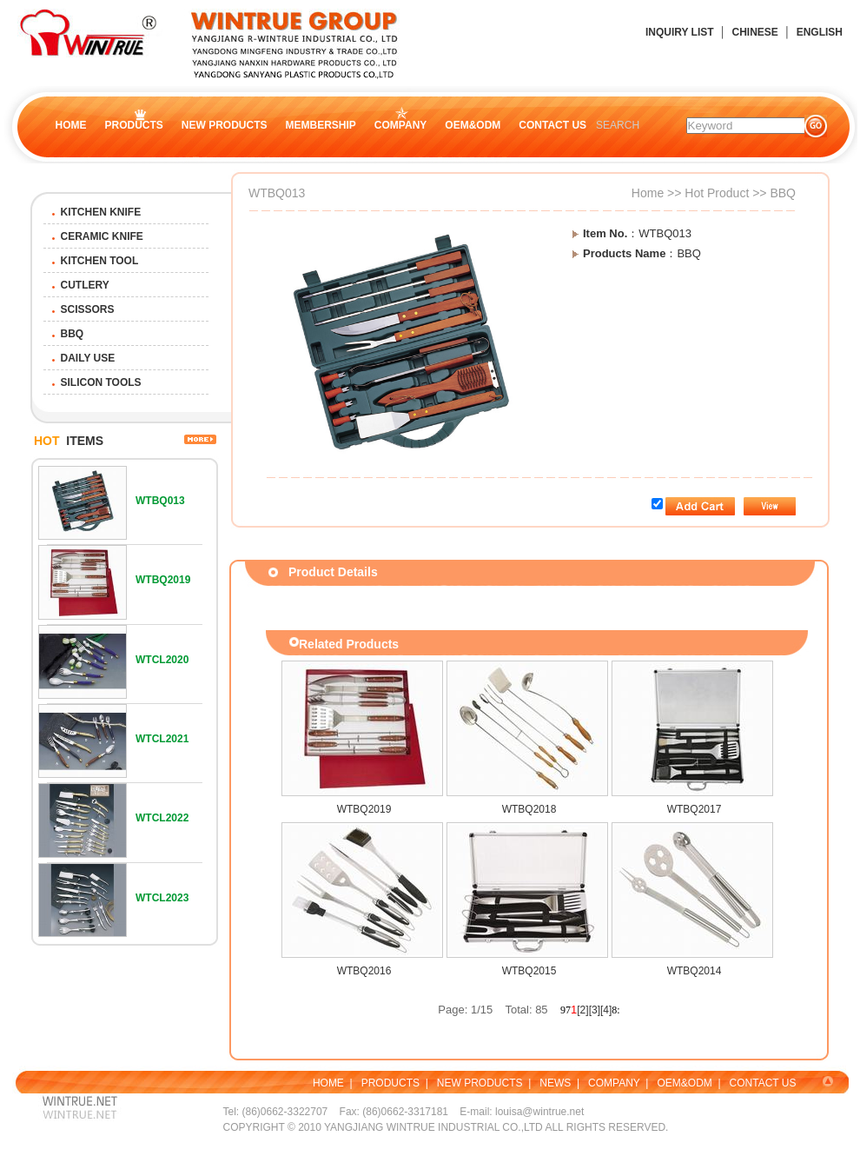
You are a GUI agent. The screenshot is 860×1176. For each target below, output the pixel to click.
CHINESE (754, 32)
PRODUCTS (134, 125)
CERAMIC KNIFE (102, 236)
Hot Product (717, 193)
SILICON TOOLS (101, 382)
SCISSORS (88, 309)
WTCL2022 (162, 818)
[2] (582, 1010)
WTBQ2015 (529, 971)
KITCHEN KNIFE (101, 212)
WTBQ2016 (364, 971)
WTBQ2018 (529, 809)
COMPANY (400, 125)
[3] (594, 1010)
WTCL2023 (162, 898)
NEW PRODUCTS (225, 125)
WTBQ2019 (163, 580)
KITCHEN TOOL (100, 261)
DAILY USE (88, 358)
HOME (71, 125)
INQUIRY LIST (679, 32)
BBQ (72, 334)
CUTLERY (85, 285)
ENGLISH (820, 32)
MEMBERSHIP (321, 125)
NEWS (555, 1083)
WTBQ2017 (694, 809)
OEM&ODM (472, 125)
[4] (606, 1010)
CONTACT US (552, 125)
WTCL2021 (162, 739)
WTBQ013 (160, 501)
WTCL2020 (162, 660)
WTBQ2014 (694, 971)
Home (648, 193)
